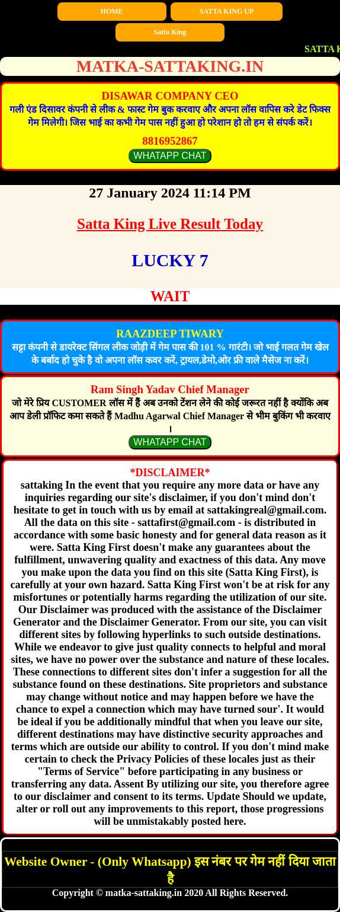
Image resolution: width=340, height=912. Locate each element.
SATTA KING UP (227, 11)
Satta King (169, 32)
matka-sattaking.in (170, 66)
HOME (112, 11)
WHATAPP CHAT (169, 156)
